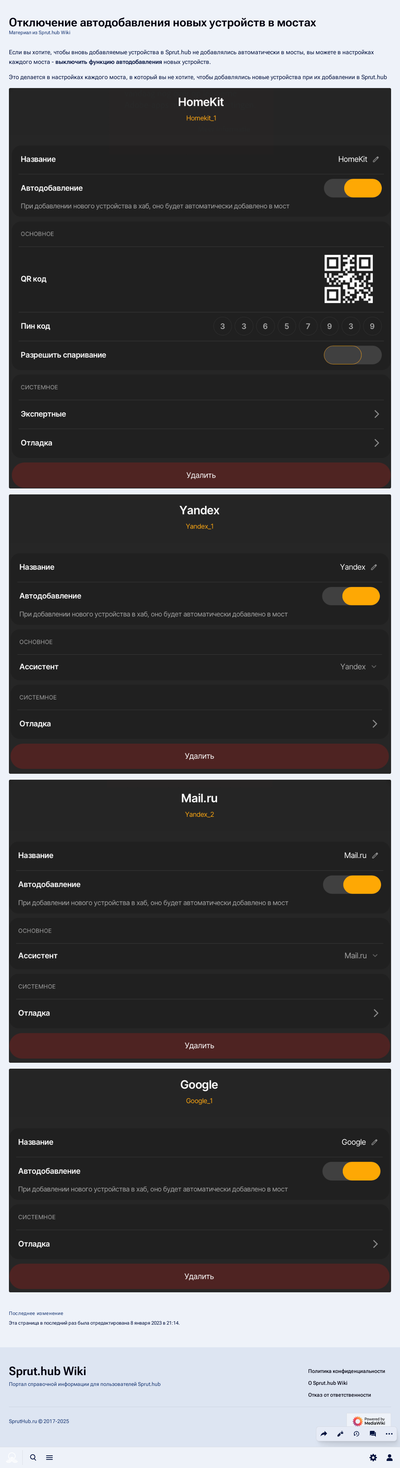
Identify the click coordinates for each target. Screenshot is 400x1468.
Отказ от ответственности (339, 1395)
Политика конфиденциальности (346, 1371)
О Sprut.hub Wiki (328, 1383)
